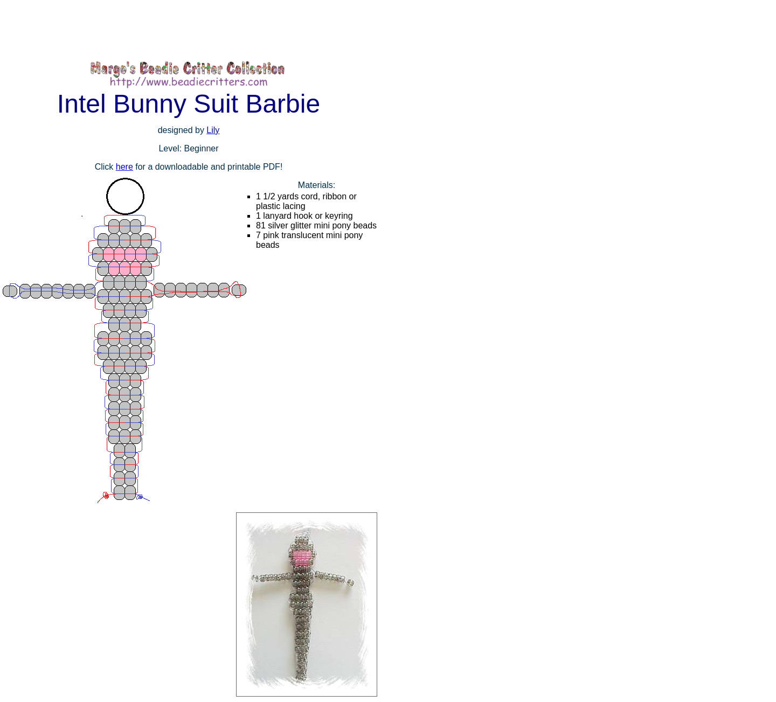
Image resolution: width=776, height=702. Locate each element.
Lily (212, 130)
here (124, 166)
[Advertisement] (196, 29)
